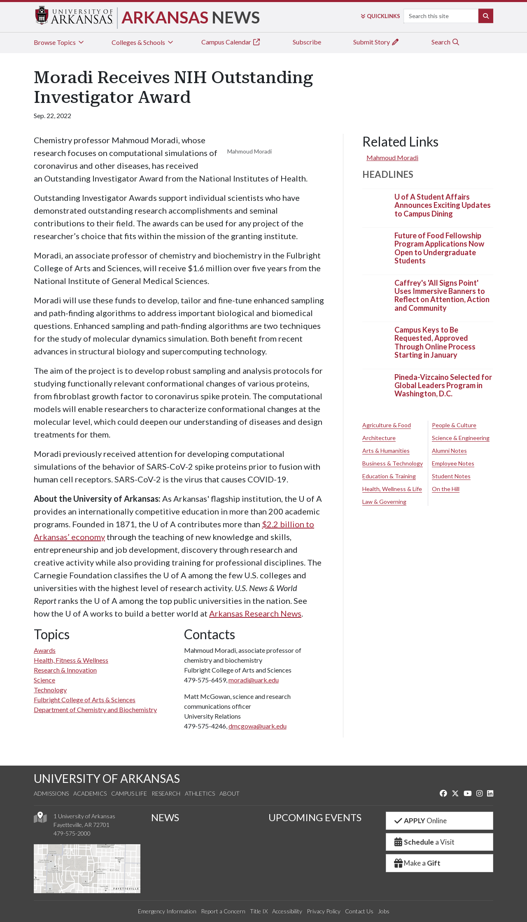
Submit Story (376, 42)
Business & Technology (392, 463)
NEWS (165, 817)
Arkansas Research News (255, 613)
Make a (417, 863)
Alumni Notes (449, 450)
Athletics (200, 793)
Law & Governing (384, 501)
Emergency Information (167, 911)
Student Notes (451, 476)
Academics (90, 793)
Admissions (51, 793)
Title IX (259, 911)
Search (445, 42)
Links (380, 16)
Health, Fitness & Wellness (71, 660)
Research (166, 793)
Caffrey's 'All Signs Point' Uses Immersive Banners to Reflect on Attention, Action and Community (442, 295)
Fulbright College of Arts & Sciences (84, 699)
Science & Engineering (461, 437)
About (229, 793)
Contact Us (359, 911)
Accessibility (287, 911)
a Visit (424, 842)
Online (420, 820)
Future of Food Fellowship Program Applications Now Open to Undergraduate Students (439, 248)
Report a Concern (223, 911)
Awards (45, 650)
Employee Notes (453, 463)
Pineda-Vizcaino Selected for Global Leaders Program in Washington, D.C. (443, 385)
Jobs (383, 911)
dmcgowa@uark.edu (258, 726)
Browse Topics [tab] (59, 42)
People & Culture (454, 424)
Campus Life (129, 793)
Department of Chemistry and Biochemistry (95, 709)
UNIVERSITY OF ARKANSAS (107, 778)
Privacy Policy (323, 911)
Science (44, 680)
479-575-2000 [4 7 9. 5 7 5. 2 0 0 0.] (72, 833)
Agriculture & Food (386, 424)
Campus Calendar (231, 42)
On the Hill (445, 488)
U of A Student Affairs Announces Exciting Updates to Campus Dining (442, 205)
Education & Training (389, 476)
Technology (50, 690)
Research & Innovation (65, 670)
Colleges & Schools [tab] (143, 42)
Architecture (379, 437)
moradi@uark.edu (254, 680)
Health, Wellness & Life (392, 488)
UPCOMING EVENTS (314, 817)
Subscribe (307, 42)
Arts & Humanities (386, 450)
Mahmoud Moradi (392, 157)
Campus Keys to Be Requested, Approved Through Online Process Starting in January (435, 342)
